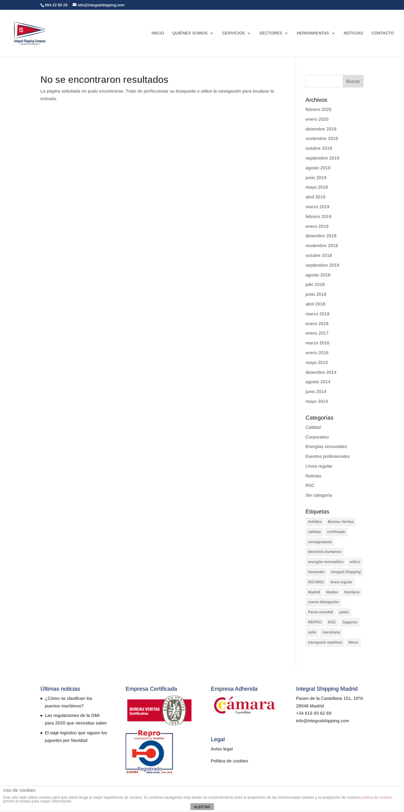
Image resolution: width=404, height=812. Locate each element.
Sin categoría (319, 495)
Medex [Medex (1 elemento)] (332, 592)
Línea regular (319, 466)
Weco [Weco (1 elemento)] (353, 642)
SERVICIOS (233, 33)
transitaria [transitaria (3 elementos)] (331, 632)
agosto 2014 (318, 381)
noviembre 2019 (322, 138)
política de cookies (376, 797)
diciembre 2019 (321, 128)
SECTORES (270, 33)
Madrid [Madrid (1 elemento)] (314, 592)
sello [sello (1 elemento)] (312, 632)
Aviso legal (222, 748)
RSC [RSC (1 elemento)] (332, 622)
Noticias (313, 475)
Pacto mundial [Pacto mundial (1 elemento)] (320, 612)
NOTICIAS (353, 33)
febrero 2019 (318, 216)
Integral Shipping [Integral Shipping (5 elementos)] (346, 572)
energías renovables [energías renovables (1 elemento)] (325, 562)
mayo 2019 (317, 187)
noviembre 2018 (322, 245)
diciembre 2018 (321, 235)
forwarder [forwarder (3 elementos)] (316, 572)
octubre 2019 (319, 148)
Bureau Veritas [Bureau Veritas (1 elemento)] (341, 521)
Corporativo (317, 436)
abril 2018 (315, 303)
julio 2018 (315, 284)
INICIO (158, 33)
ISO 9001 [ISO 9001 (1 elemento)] (316, 582)
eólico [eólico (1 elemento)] (355, 562)
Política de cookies (229, 760)
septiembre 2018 (322, 265)
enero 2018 (317, 323)
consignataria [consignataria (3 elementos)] (320, 542)
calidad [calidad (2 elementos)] (314, 532)
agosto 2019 (318, 167)
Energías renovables (326, 446)
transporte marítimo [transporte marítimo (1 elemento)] (325, 642)
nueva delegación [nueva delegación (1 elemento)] (323, 602)
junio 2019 (316, 177)
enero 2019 (317, 226)
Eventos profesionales (328, 456)
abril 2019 (315, 196)
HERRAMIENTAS (313, 33)
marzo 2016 (318, 342)
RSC (310, 485)
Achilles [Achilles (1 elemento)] (315, 521)
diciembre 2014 (321, 372)
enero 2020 (317, 119)
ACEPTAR (202, 807)
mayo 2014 (317, 401)
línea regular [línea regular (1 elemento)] (341, 582)
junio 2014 (316, 391)
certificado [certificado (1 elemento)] (336, 532)
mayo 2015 (317, 362)
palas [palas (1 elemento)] (344, 612)
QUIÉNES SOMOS (190, 33)
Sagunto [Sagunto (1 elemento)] (349, 622)
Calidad (313, 427)
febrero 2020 (318, 109)
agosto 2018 (318, 274)
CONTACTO (382, 33)
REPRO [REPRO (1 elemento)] (315, 622)
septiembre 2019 (322, 158)
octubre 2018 (319, 255)
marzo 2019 (318, 206)
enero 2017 (317, 333)
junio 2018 (316, 294)
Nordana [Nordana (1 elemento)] (351, 592)
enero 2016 (317, 352)
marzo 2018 (318, 313)
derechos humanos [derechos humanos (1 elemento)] (324, 551)
